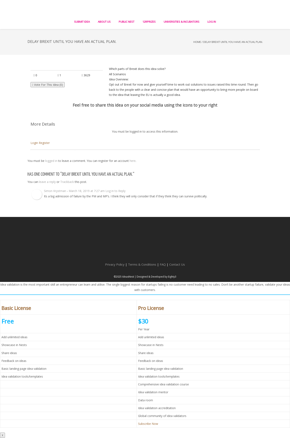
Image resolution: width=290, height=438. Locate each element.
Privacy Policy (114, 264)
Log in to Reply (115, 191)
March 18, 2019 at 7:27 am (87, 191)
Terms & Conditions (142, 264)
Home (197, 42)
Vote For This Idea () (47, 85)
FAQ (163, 264)
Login (34, 143)
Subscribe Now (148, 424)
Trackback (67, 182)
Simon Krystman (55, 191)
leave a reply (47, 182)
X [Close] (2, 435)
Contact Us (177, 264)
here (133, 161)
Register (44, 143)
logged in (51, 161)
